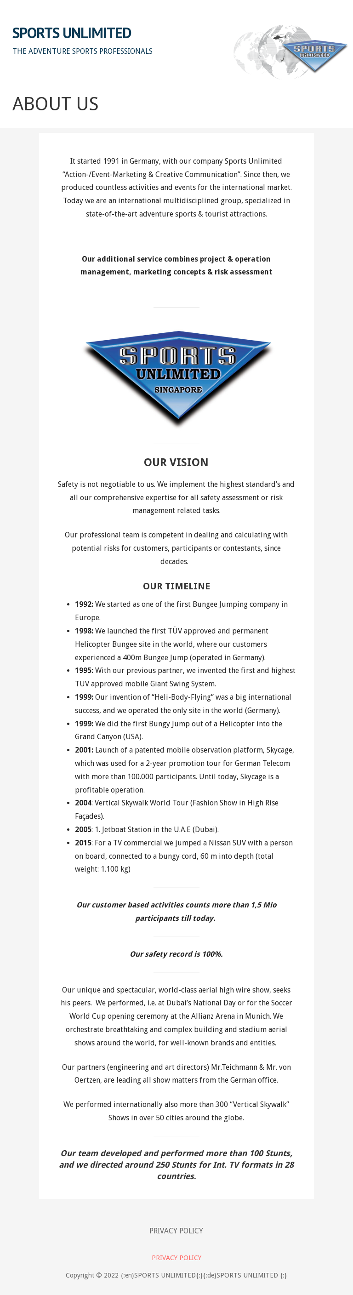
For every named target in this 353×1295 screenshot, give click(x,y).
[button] (338, 22)
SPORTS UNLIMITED (72, 32)
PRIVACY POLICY (176, 1231)
